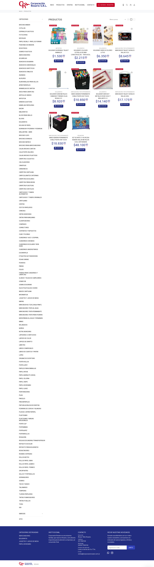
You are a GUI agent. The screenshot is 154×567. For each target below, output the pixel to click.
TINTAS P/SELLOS (24, 501)
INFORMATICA (23, 295)
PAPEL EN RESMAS (25, 385)
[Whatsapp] (108, 553)
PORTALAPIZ (23, 430)
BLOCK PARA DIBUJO (25, 115)
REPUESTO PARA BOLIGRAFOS (28, 447)
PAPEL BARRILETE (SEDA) (27, 375)
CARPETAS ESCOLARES (26, 179)
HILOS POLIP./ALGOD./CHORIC (28, 288)
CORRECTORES (24, 227)
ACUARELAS (23, 58)
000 (20, 507)
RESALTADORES (24, 450)
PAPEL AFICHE (23, 372)
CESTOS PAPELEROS (25, 207)
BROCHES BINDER (24, 25)
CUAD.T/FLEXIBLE (24, 234)
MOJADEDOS (23, 325)
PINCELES (22, 398)
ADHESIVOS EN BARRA (26, 61)
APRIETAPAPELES (24, 85)
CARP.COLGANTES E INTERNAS (28, 175)
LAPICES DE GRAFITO (25, 341)
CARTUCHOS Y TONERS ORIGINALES (30, 197)
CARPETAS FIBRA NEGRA (27, 182)
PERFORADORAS (24, 392)
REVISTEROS (23, 48)
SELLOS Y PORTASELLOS (27, 474)
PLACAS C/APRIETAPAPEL (27, 412)
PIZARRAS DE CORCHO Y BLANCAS (30, 408)
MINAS (21, 321)
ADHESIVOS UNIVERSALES (27, 65)
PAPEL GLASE (23, 388)
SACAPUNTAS (23, 470)
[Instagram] (112, 553)
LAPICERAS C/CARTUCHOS (27, 335)
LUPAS (21, 355)
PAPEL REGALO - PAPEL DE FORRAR (30, 41)
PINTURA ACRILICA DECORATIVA (29, 405)
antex (21, 519)
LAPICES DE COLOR (25, 338)
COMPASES (22, 224)
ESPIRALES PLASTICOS (26, 31)
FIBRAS (21, 266)
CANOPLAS (22, 165)
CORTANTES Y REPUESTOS (27, 231)
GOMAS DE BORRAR (25, 284)
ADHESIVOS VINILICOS (26, 72)
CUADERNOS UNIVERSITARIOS (28, 249)
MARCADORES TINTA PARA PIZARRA (31, 315)
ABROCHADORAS (24, 55)
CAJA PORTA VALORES (26, 152)
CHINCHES (22, 211)
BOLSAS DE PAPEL (25, 125)
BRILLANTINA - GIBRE (25, 132)
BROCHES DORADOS (25, 138)
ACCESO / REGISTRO (106, 5)
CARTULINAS (23, 201)
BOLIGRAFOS (23, 122)
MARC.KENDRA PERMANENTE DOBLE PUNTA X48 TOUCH (58, 139)
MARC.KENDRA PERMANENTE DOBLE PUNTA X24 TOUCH (80, 95)
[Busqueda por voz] (123, 4)
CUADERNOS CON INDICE (26, 241)
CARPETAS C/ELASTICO (26, 159)
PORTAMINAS (23, 427)
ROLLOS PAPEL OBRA (26, 460)
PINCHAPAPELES (24, 402)
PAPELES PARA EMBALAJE (27, 368)
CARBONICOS (23, 169)
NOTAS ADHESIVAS (25, 331)
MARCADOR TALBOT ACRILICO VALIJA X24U (125, 95)
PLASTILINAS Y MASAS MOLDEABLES (26, 419)
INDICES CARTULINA (25, 291)
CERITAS (22, 204)
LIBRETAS (22, 345)
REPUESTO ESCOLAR (25, 444)
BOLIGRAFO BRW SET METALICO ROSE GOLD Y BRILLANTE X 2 (102, 96)
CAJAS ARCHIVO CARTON (27, 149)
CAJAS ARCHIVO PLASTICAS (28, 155)
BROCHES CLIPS (24, 135)
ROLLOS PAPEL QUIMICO (26, 464)
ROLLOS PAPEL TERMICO (27, 467)
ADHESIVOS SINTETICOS (26, 68)
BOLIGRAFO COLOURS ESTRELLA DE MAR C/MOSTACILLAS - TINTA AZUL (80, 52)
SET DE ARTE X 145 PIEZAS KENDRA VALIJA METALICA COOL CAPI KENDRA (80, 140)
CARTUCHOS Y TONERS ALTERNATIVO (26, 193)
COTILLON (22, 28)
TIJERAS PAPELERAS (26, 494)
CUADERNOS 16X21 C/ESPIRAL (29, 237)
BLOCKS (21, 118)
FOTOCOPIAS (23, 35)
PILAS (21, 395)
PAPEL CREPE (23, 382)
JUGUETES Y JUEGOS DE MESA (29, 298)
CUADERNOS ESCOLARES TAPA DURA (29, 245)
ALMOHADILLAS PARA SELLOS (28, 82)
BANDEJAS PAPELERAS (26, 105)
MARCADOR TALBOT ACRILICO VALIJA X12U (125, 51)
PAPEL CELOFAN (24, 378)
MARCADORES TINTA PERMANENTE (30, 311)
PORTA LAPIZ (23, 365)
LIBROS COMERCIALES (26, 348)
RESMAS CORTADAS (25, 454)
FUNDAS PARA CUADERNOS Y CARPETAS (28, 273)
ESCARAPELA (23, 253)
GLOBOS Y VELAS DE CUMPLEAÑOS (30, 278)
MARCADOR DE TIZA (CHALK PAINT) (30, 305)
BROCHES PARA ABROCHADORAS (30, 145)
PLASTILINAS (23, 415)
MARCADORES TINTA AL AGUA (28, 308)
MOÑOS (21, 328)
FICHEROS (22, 263)
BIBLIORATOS (23, 112)
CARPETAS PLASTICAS (26, 185)
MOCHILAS (22, 38)
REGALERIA (22, 437)
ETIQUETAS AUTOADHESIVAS (28, 256)
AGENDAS (22, 75)
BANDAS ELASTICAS (25, 102)
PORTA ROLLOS (24, 362)
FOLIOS (21, 269)
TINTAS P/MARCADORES (27, 497)
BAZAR (21, 108)
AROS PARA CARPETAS (26, 92)
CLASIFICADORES (24, 221)
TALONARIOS (23, 487)
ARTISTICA (22, 98)
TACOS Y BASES (24, 484)
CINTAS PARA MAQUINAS (27, 217)
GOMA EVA (22, 281)
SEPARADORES (24, 477)
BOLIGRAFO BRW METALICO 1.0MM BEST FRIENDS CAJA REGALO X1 (58, 96)
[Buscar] (127, 5)
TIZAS (21, 504)
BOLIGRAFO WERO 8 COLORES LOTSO (102, 51)
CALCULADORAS (24, 162)
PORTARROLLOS (24, 434)
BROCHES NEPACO (25, 142)
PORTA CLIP (23, 424)
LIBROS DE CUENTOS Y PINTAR (28, 351)
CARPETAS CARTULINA (26, 172)
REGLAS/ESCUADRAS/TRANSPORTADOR (31, 440)
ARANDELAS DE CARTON (27, 88)
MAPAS (21, 301)
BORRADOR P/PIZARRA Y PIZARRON (30, 128)
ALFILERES (22, 78)
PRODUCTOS (27, 11)
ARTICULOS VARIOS (25, 95)
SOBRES (21, 480)
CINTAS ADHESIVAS (25, 214)
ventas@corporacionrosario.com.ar (89, 554)
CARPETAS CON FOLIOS (26, 189)
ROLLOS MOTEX (24, 457)
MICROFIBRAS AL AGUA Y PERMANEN (31, 318)
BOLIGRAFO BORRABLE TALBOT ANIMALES (59, 51)
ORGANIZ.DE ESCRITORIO (27, 358)
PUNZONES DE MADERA (26, 45)
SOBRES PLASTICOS (25, 51)
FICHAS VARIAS (24, 259)
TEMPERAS (22, 491)
